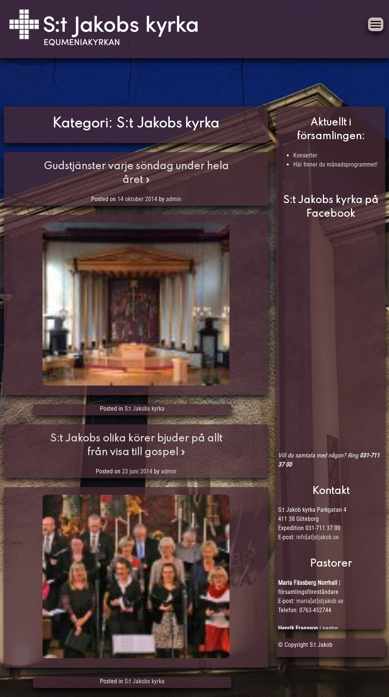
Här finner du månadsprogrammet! (335, 164)
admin (173, 199)
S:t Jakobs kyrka (144, 408)
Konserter (305, 155)
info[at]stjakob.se (317, 537)
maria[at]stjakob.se (319, 601)
